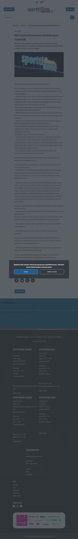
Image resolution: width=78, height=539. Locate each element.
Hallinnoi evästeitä (52, 272)
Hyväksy (26, 272)
